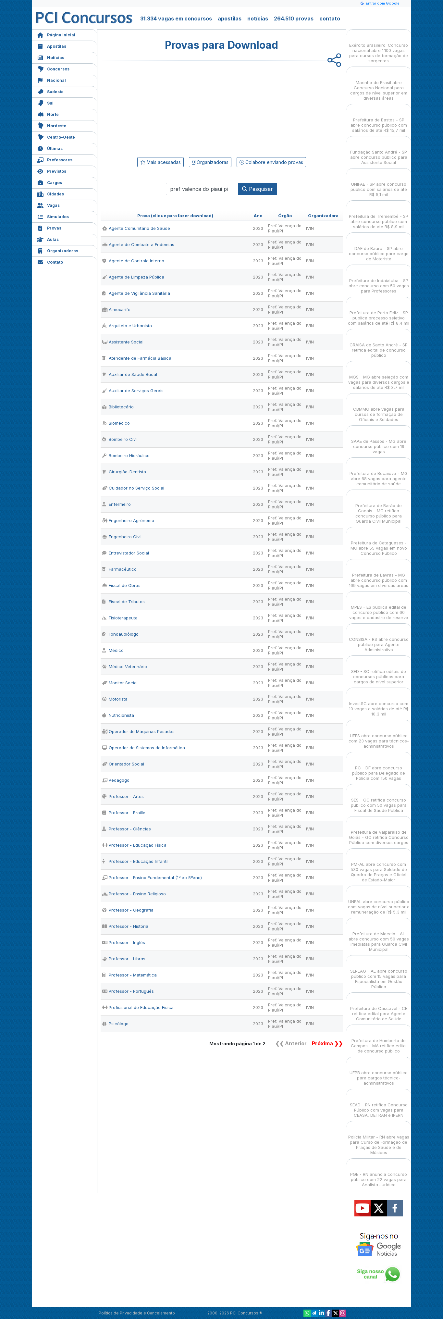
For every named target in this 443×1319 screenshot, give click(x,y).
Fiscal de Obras (121, 585)
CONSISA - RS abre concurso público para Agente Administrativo (379, 638)
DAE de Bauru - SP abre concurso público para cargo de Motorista (379, 247)
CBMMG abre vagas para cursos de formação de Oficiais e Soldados (378, 408)
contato (329, 18)
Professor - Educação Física (134, 845)
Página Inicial (56, 34)
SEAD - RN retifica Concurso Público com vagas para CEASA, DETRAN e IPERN (379, 1104)
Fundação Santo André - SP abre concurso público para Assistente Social (378, 151)
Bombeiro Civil (120, 439)
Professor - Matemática (129, 974)
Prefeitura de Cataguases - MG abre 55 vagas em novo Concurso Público (379, 542)
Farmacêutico (119, 569)
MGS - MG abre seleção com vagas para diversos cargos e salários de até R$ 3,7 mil (378, 376)
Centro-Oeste (56, 136)
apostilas (229, 18)
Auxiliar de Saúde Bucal (129, 374)
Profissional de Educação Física (138, 1007)
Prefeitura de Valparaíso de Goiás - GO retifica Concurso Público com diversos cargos (379, 831)
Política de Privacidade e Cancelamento (137, 1313)
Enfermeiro (116, 504)
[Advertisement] (168, 107)
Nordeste (51, 125)
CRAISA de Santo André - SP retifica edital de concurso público (379, 344)
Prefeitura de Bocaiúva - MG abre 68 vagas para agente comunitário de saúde (379, 472)
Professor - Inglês (123, 942)
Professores (54, 159)
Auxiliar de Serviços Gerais (133, 390)
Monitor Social (120, 682)
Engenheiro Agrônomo (128, 520)
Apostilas (51, 46)
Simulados (53, 216)
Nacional (51, 80)
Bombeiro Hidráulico (126, 455)
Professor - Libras (123, 958)
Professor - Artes (123, 796)
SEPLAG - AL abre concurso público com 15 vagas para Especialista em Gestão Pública (378, 973)
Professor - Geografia (128, 910)
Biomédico (116, 423)
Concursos (53, 68)
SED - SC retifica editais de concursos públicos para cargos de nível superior (378, 670)
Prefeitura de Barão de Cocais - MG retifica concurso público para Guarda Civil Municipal (378, 508)
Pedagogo (115, 780)
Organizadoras (57, 250)
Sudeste (50, 91)
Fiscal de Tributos (123, 601)
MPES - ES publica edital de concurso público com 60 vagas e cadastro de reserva (378, 606)
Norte (48, 114)
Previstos (51, 171)
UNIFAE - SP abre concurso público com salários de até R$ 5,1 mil (379, 183)
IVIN (310, 228)
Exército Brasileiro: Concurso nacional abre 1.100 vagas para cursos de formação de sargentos (378, 47)
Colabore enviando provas (271, 162)
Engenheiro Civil (122, 536)
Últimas (50, 148)
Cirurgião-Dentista (124, 471)
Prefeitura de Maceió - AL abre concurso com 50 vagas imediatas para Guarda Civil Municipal (379, 936)
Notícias (50, 57)
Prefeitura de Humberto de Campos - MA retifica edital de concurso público (379, 1040)
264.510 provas (294, 18)
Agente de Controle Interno (133, 260)
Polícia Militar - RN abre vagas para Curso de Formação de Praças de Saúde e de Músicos (378, 1139)
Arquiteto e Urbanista (127, 325)
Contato (50, 261)
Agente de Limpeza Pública (133, 277)
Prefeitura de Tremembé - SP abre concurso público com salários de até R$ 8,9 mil (378, 215)
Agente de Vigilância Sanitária (136, 293)
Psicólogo (115, 1023)
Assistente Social (122, 341)
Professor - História (125, 926)
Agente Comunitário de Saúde (136, 228)
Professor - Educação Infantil (135, 861)
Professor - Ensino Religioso (134, 893)
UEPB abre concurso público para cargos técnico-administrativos (379, 1072)
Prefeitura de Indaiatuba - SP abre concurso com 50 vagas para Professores (379, 280)
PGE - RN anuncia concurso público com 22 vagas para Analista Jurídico (378, 1173)
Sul (45, 102)
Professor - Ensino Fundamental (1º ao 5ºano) (152, 877)
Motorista (115, 699)
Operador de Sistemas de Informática (143, 747)
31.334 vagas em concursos (176, 18)
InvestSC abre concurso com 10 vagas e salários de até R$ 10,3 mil (379, 703)
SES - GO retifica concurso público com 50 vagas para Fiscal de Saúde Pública (379, 799)
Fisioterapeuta (120, 617)
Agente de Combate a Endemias (138, 244)
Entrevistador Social (125, 552)
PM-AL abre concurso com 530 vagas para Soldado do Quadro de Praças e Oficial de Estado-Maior (379, 866)
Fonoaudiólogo (120, 634)
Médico (113, 650)
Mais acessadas (160, 162)
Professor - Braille (123, 812)
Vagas (48, 205)
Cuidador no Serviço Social (133, 488)
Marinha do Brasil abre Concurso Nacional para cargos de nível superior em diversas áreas (378, 84)
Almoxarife (116, 309)
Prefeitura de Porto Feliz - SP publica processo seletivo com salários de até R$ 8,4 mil (378, 312)
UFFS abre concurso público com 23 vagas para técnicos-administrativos (379, 735)
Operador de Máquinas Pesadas (138, 731)
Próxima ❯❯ (327, 1043)
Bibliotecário (118, 406)
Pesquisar (257, 189)
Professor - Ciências (126, 828)
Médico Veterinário (124, 666)
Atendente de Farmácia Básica (136, 358)
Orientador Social (123, 763)
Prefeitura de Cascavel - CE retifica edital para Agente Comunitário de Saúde (378, 1007)
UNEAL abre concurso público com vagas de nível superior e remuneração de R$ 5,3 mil (379, 901)
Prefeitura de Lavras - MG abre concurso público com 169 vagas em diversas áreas (378, 574)
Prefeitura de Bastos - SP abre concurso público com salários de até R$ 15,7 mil (379, 119)
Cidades (50, 193)
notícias (257, 18)
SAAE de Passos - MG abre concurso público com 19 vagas (378, 440)
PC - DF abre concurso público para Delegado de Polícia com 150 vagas (378, 767)
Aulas (48, 239)
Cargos (49, 182)
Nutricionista (118, 715)
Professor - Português (128, 991)
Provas (49, 227)
